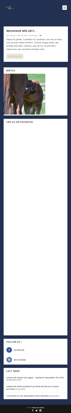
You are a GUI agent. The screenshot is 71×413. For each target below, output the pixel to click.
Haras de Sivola (38, 408)
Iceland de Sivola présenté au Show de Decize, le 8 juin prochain (32, 387)
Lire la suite (15, 56)
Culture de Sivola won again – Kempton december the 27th (35, 377)
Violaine (13, 35)
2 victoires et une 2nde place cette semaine (27, 395)
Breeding (33, 35)
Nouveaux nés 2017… (21, 31)
